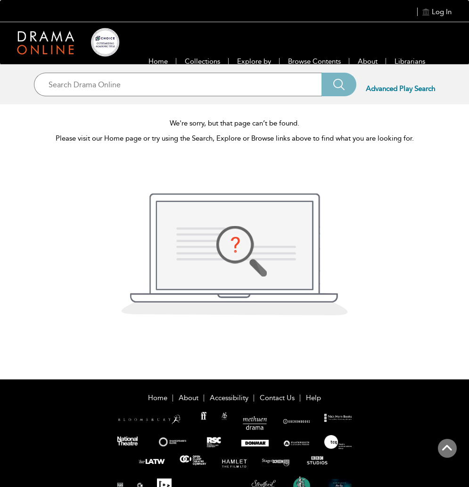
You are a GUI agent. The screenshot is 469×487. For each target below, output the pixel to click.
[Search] (338, 84)
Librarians (410, 61)
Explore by (254, 61)
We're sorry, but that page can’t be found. (234, 123)
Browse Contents (314, 61)
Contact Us (277, 398)
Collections (202, 61)
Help (313, 398)
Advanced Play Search (400, 88)
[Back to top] (447, 453)
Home (158, 61)
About (368, 61)
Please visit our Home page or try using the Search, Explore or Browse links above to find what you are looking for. (235, 138)
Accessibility (229, 398)
